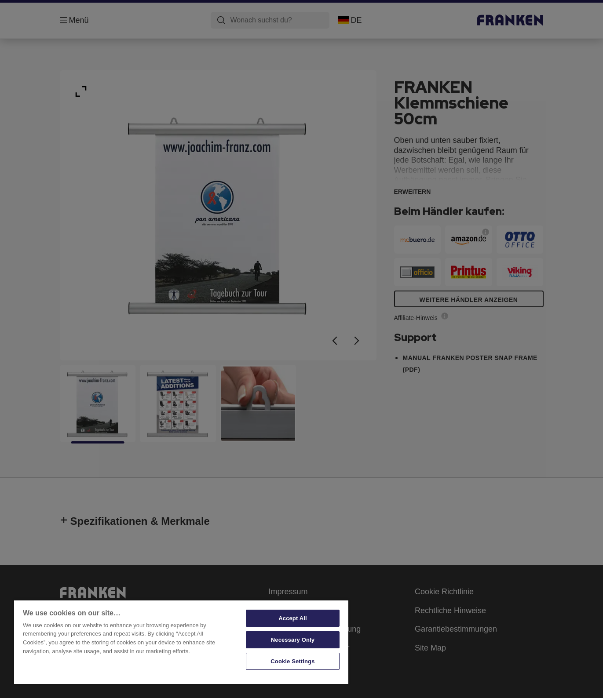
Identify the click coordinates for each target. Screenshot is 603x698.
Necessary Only (292, 639)
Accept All (292, 618)
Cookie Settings (292, 661)
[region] (181, 642)
